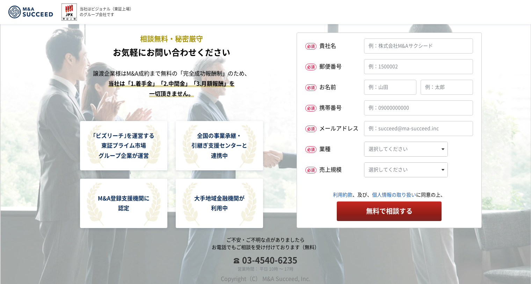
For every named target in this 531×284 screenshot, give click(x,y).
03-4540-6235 (269, 260)
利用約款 (342, 194)
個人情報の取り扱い (394, 194)
